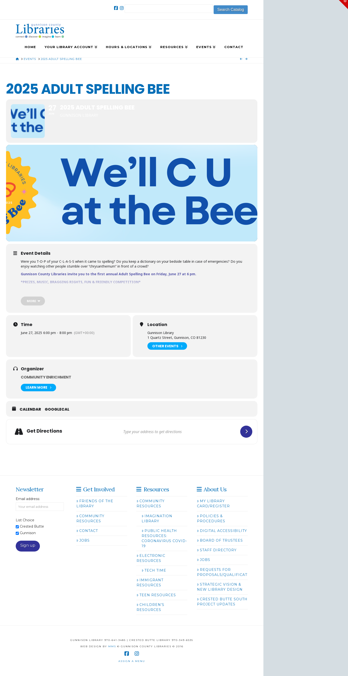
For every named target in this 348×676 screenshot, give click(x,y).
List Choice (25, 520)
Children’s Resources (150, 607)
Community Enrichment (46, 377)
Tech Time (154, 570)
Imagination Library (157, 518)
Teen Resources (156, 595)
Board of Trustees (220, 540)
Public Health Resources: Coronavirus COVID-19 (164, 538)
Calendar (30, 409)
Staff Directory (217, 550)
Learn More (38, 388)
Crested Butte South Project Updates (222, 601)
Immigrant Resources (150, 582)
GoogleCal (57, 409)
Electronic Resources (151, 558)
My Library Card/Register (213, 503)
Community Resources (90, 518)
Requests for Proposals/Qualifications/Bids (233, 572)
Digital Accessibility (222, 531)
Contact (87, 531)
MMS (112, 646)
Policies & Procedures (211, 518)
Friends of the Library (94, 503)
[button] (343, 4)
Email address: (28, 499)
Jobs (83, 540)
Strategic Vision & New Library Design (220, 587)
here (98, 294)
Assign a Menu (131, 661)
